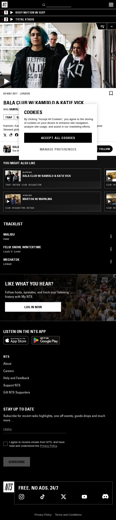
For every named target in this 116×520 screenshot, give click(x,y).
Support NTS (11, 385)
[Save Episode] (111, 93)
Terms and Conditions (68, 514)
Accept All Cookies (58, 138)
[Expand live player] (111, 26)
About (7, 363)
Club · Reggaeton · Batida (19, 207)
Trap (8, 117)
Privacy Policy (48, 445)
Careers (8, 371)
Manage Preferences (58, 149)
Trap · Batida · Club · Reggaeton (23, 184)
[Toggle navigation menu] (111, 4)
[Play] (58, 55)
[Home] (4, 4)
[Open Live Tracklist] (101, 26)
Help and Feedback (16, 378)
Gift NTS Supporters (16, 392)
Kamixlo (14, 109)
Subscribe (17, 462)
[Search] (44, 4)
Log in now (33, 307)
